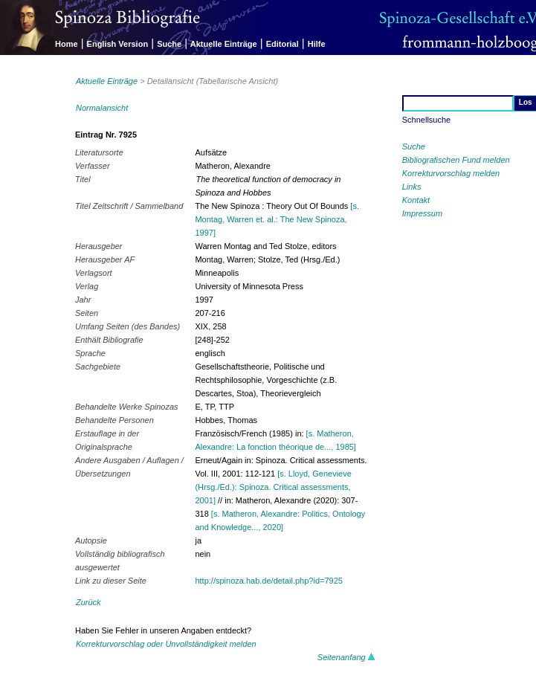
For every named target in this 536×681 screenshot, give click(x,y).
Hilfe (317, 43)
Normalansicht (102, 107)
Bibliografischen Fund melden (456, 159)
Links (412, 186)
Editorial (282, 43)
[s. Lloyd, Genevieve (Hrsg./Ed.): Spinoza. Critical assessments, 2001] (273, 487)
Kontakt (416, 200)
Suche (169, 43)
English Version (118, 43)
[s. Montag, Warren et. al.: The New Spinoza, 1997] (277, 219)
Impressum (422, 213)
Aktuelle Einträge (223, 43)
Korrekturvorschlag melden (451, 173)
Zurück (88, 602)
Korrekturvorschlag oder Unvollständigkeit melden (166, 643)
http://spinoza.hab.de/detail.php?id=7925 (268, 580)
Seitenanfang (346, 657)
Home (66, 43)
